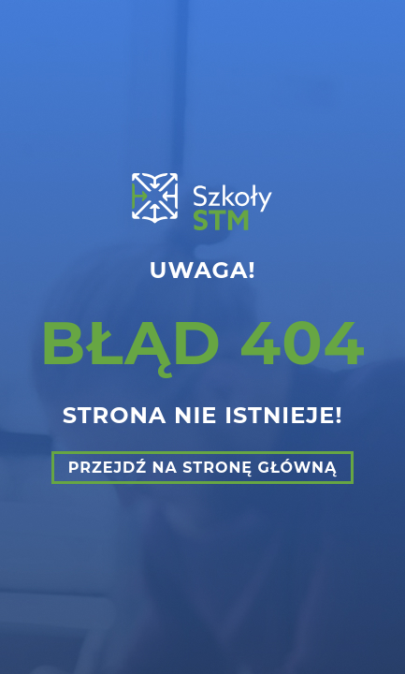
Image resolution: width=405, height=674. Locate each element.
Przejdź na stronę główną (203, 467)
